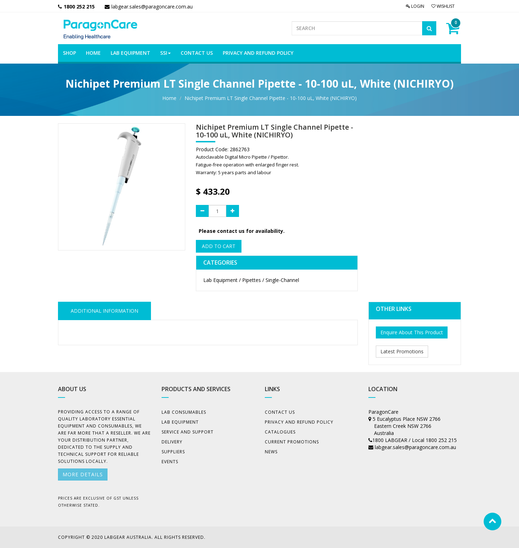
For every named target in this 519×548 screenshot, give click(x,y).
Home (169, 98)
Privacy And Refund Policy (299, 422)
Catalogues (280, 432)
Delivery (172, 442)
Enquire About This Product (411, 332)
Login (415, 6)
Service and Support (188, 432)
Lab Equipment (180, 422)
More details (83, 474)
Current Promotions (292, 442)
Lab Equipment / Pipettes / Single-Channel (251, 280)
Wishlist (443, 6)
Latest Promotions (402, 351)
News (271, 452)
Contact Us (280, 412)
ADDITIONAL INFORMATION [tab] (104, 310)
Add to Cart (218, 246)
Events (170, 462)
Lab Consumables (184, 412)
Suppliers (173, 452)
